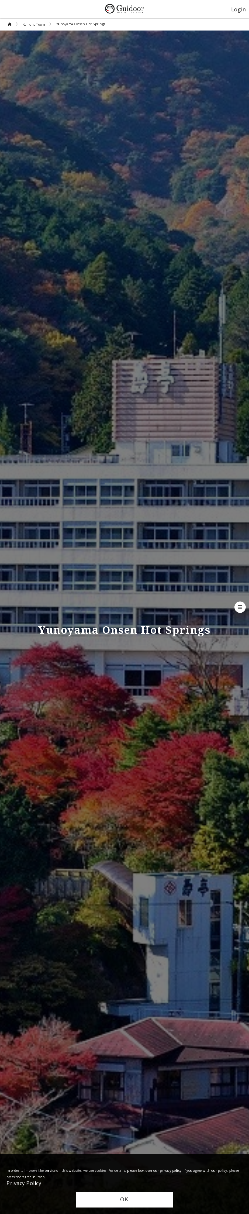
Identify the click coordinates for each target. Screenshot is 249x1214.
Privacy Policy (23, 1183)
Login (238, 9)
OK (124, 1199)
